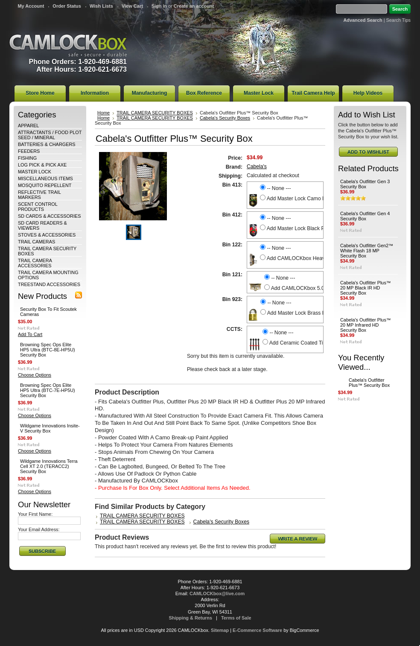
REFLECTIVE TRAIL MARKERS (39, 195)
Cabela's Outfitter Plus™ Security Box (369, 382)
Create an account (194, 6)
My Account (31, 6)
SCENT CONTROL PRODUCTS (37, 207)
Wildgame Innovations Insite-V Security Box (50, 428)
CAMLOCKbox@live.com (217, 593)
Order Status (66, 6)
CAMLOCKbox (68, 45)
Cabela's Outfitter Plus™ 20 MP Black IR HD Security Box (365, 287)
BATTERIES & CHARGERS (47, 144)
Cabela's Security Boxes (225, 117)
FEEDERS (29, 151)
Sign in (159, 6)
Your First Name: (35, 514)
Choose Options (34, 374)
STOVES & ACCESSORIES (47, 234)
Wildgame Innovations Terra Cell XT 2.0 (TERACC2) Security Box (49, 466)
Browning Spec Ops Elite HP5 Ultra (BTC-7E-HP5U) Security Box (47, 390)
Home (103, 112)
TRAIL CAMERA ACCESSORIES (35, 263)
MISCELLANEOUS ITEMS (45, 178)
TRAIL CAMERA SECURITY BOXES (155, 112)
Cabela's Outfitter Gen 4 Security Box (365, 216)
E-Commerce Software (257, 630)
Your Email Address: (39, 529)
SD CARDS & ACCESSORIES (49, 216)
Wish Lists (101, 6)
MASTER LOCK (34, 171)
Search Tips (398, 20)
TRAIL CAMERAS (36, 241)
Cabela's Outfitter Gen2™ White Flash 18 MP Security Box (366, 250)
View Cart (132, 6)
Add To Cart (30, 334)
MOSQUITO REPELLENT (45, 185)
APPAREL (28, 125)
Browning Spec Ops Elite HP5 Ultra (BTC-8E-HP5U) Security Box (47, 349)
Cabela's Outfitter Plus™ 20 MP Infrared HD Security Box (365, 325)
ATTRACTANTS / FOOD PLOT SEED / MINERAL (50, 135)
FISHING (27, 158)
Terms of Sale (236, 617)
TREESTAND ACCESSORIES (49, 284)
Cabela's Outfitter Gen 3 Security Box (365, 184)
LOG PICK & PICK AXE (42, 164)
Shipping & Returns (191, 617)
